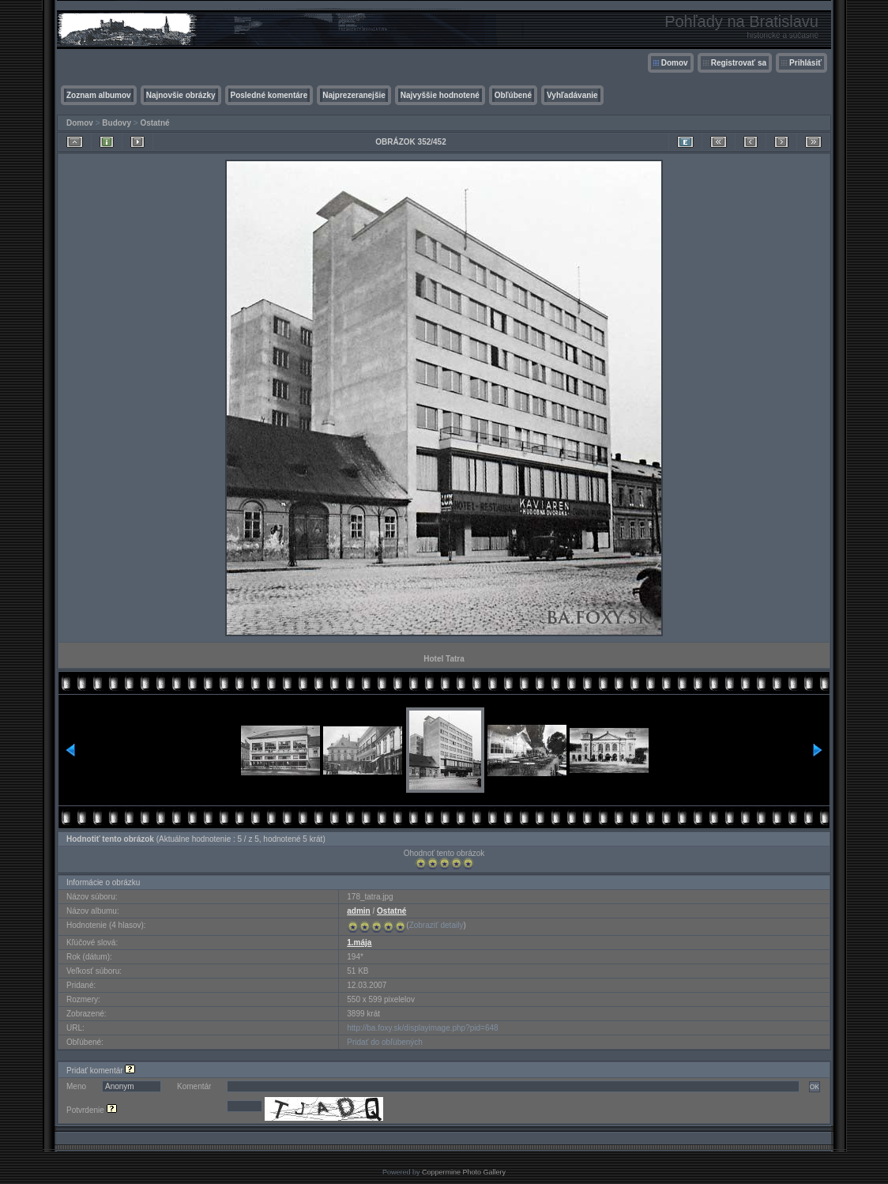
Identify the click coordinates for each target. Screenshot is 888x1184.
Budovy (116, 123)
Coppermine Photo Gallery (464, 1172)
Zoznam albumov (98, 95)
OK (814, 1087)
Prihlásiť (805, 62)
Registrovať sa (738, 62)
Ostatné (154, 123)
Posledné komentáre (269, 95)
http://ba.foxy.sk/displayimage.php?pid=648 (422, 1028)
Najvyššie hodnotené (440, 95)
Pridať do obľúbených (385, 1042)
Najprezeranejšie (354, 95)
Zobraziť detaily (436, 925)
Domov (674, 62)
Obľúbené (513, 95)
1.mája (359, 942)
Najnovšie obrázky (181, 95)
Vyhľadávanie (572, 95)
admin (358, 911)
